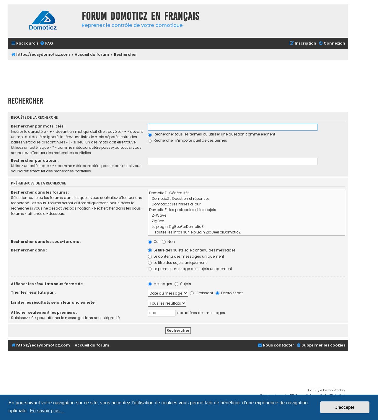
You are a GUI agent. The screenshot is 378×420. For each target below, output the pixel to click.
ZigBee (247, 221)
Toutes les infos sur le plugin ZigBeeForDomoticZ (247, 232)
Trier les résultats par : (33, 292)
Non (168, 241)
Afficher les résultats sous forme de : (47, 283)
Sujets (183, 283)
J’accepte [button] (345, 407)
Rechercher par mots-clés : (38, 126)
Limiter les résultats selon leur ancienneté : (53, 302)
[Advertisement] (178, 76)
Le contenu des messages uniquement (186, 256)
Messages (160, 283)
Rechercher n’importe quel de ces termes (187, 140)
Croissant (201, 292)
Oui (153, 241)
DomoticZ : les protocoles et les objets (247, 210)
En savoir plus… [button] (47, 410)
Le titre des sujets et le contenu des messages (192, 250)
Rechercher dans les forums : (40, 192)
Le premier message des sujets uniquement (190, 268)
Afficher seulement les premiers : (44, 312)
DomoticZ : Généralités (247, 193)
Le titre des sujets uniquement (177, 262)
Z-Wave (247, 215)
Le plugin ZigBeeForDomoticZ (247, 227)
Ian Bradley (336, 390)
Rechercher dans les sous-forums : (46, 241)
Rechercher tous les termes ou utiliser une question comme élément (211, 134)
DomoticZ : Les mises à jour (247, 204)
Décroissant (229, 292)
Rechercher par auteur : (34, 160)
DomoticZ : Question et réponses (247, 199)
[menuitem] (46, 44)
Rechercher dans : (29, 250)
